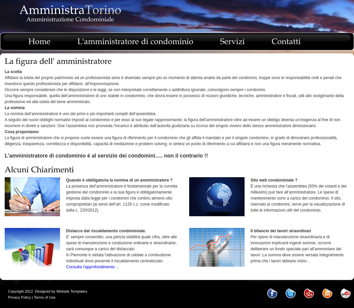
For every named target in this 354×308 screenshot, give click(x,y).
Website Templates (71, 291)
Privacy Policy (19, 297)
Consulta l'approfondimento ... (92, 267)
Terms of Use (44, 297)
